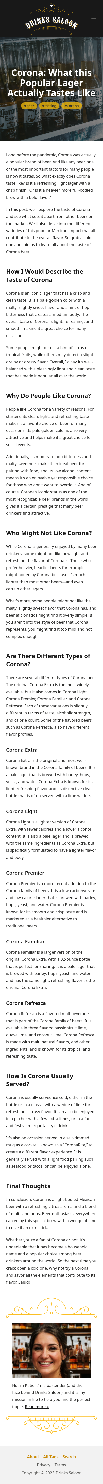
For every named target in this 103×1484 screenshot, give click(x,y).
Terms (60, 1465)
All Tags (50, 1457)
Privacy (43, 1465)
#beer (29, 105)
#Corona (71, 105)
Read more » (37, 1406)
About (33, 1457)
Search (69, 1457)
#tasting (49, 105)
